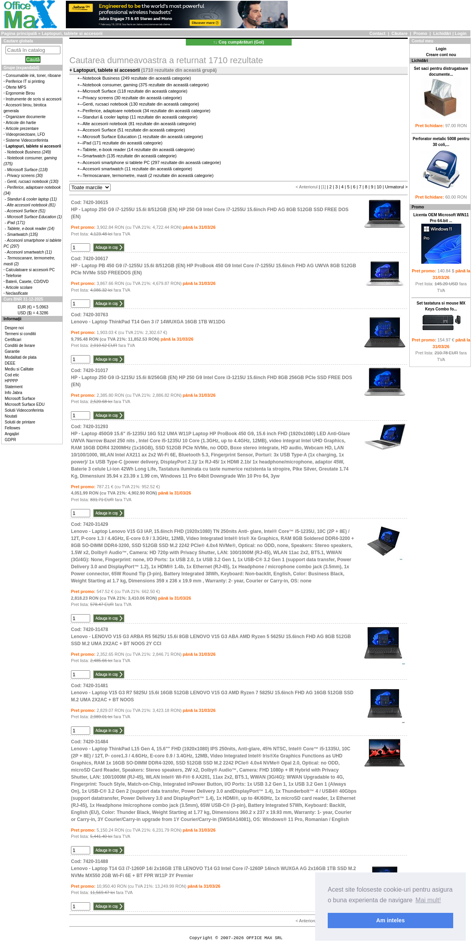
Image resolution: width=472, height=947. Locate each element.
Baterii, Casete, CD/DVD (27, 281)
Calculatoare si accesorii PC (30, 270)
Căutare (400, 33)
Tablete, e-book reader (104, 149)
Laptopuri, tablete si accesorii (72, 33)
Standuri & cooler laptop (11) (32, 199)
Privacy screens (98, 97)
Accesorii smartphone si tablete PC (116, 162)
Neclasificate (17, 293)
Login (461, 33)
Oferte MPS (16, 87)
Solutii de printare (20, 422)
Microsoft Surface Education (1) (34, 217)
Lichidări (442, 33)
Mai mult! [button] (428, 900)
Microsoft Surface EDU (25, 404)
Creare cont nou (441, 55)
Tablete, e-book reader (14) (30, 228)
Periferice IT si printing (25, 81)
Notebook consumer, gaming (110, 84)
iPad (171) (16, 223)
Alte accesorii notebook (105, 123)
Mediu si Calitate (19, 369)
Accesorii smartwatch (103, 168)
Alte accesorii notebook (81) (31, 205)
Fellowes (12, 428)
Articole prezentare (22, 128)
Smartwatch (94, 155)
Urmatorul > (396, 186)
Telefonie (14, 276)
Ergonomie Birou (20, 93)
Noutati (11, 416)
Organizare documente (26, 117)
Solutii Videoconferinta (24, 410)
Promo (420, 33)
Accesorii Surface (99, 130)
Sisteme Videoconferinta (27, 140)
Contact (377, 33)
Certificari (13, 340)
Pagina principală (19, 33)
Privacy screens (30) (25, 175)
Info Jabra (13, 392)
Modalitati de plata (20, 357)
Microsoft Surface (20, 398)
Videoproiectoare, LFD (25, 134)
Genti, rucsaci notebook (105, 104)
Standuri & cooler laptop (106, 117)
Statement (14, 387)
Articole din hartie (21, 122)
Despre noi (14, 328)
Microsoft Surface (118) (27, 170)
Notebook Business (101, 78)
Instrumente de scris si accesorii (34, 99)
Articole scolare (19, 287)
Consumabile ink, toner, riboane (33, 75)
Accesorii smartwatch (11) (29, 252)
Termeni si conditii (20, 334)
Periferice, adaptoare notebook (112, 110)
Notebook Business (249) (29, 152)
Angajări (12, 434)
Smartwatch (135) (22, 234)
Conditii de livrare (20, 345)
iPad (87, 142)
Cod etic (12, 375)
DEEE (10, 363)
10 (379, 186)
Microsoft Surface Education (110, 136)
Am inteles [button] (390, 920)
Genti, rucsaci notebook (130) (32, 181)
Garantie (12, 351)
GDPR (10, 440)
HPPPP (11, 381)
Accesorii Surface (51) (26, 211)
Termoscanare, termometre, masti (115, 175)
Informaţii (13, 319)
